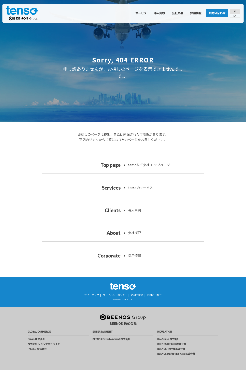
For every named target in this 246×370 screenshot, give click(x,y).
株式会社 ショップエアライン (44, 344)
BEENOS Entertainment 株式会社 (111, 339)
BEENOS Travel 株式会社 (171, 348)
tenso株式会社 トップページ (148, 164)
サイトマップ (91, 295)
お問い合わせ (217, 13)
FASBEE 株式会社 (37, 348)
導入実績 (159, 13)
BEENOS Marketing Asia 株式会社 (176, 353)
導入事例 (134, 210)
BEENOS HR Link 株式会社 (171, 344)
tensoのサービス (140, 187)
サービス (141, 13)
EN (234, 15)
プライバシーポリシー (115, 295)
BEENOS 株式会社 (123, 323)
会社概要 (177, 13)
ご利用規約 (137, 295)
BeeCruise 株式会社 (168, 339)
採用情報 (196, 13)
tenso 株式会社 (36, 339)
